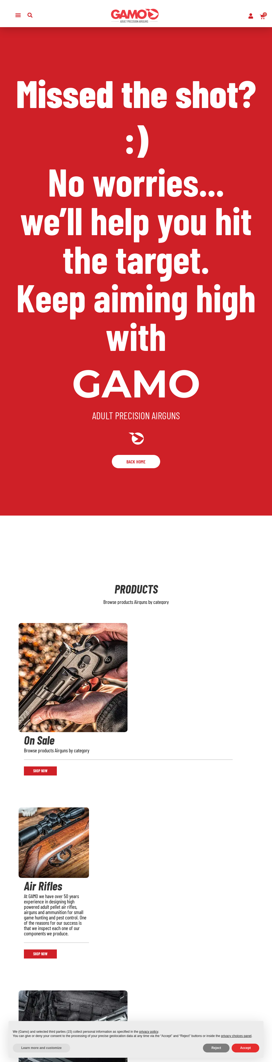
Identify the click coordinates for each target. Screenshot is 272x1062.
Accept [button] (245, 1048)
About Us (64, 987)
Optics (20, 1008)
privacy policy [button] (148, 1032)
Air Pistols (24, 994)
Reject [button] (216, 1048)
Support (105, 987)
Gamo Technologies (68, 1011)
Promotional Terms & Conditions (151, 994)
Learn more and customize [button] (41, 1048)
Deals (20, 1014)
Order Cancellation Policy (151, 1015)
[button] (18, 15)
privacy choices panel (236, 1036)
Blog (60, 1001)
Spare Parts (109, 1008)
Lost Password (112, 1001)
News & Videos (112, 1014)
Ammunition (26, 1001)
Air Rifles (23, 987)
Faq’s (103, 994)
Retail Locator (69, 994)
